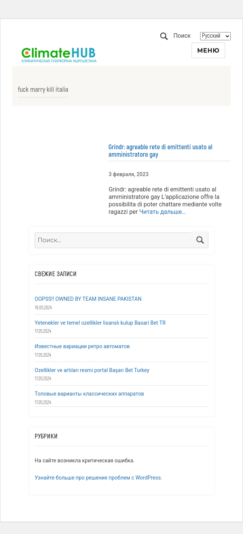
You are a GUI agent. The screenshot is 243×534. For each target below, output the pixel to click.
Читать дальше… (162, 211)
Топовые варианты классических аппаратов (89, 394)
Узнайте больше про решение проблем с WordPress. (98, 478)
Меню (208, 50)
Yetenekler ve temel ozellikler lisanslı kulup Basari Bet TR (100, 323)
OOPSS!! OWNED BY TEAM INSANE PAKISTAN (88, 299)
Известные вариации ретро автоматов (82, 346)
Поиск (164, 36)
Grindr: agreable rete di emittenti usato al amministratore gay (160, 151)
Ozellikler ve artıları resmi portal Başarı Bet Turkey (92, 370)
